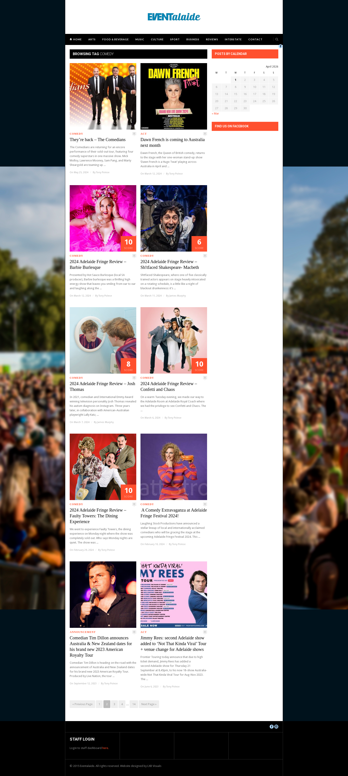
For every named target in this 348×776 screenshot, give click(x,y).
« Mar (215, 113)
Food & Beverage (115, 39)
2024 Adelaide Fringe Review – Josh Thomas (102, 386)
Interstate (233, 39)
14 (133, 704)
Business (192, 39)
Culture (157, 39)
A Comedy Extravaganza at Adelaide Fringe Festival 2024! (173, 513)
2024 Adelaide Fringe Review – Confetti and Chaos (168, 386)
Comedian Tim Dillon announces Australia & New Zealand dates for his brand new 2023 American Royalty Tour (101, 646)
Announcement (83, 632)
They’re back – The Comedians (98, 139)
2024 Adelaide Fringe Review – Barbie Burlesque (98, 264)
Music (139, 39)
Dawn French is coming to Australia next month (172, 142)
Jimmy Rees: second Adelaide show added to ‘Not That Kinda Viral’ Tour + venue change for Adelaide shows (173, 643)
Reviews (212, 39)
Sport (175, 39)
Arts (92, 39)
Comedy (76, 133)
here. (105, 748)
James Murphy (177, 295)
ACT (143, 133)
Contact (255, 39)
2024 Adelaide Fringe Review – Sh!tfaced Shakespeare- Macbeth (169, 264)
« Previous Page (82, 704)
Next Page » (148, 704)
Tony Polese (102, 172)
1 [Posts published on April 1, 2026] (235, 79)
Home (77, 39)
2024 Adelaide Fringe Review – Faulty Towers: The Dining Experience (98, 516)
